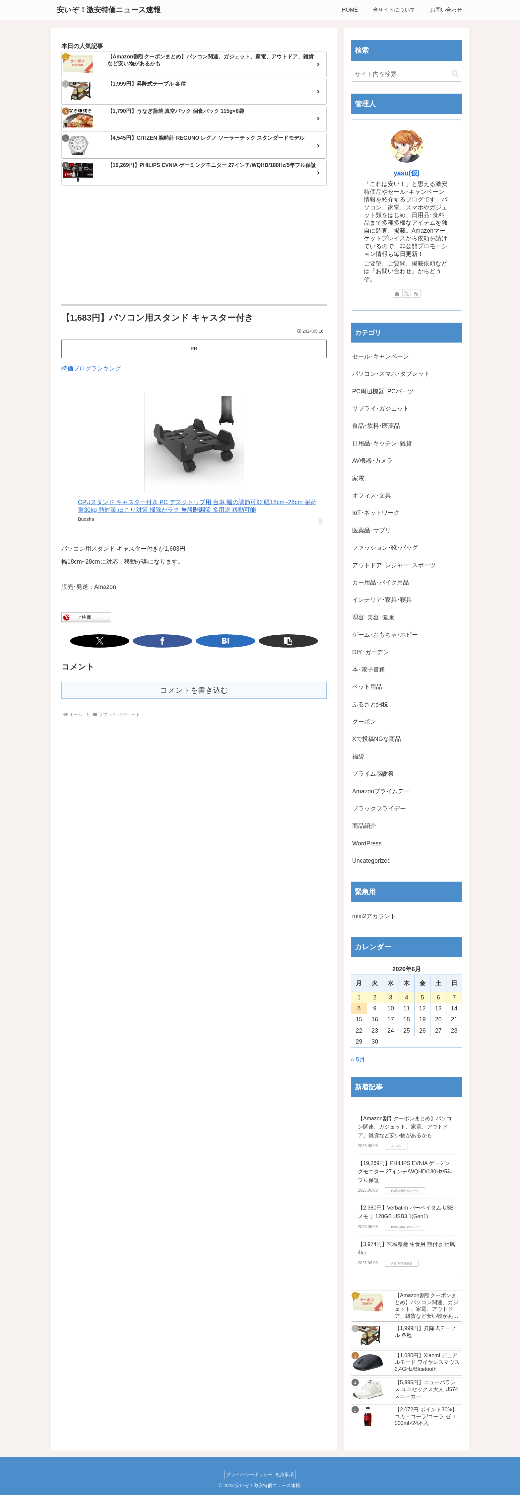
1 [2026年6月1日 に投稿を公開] (358, 997)
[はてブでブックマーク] (202, 641)
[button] (219, 641)
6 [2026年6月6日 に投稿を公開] (438, 997)
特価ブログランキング (91, 368)
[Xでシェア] (169, 641)
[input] (406, 74)
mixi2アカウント (374, 916)
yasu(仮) (407, 173)
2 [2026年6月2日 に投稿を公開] (374, 997)
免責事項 (287, 1474)
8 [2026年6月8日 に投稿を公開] (358, 1008)
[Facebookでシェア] (185, 641)
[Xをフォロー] (406, 293)
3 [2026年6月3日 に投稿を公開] (390, 997)
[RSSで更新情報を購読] (416, 293)
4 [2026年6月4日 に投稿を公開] (406, 997)
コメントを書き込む (194, 690)
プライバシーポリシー (247, 1474)
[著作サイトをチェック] (397, 293)
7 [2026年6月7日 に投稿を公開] (454, 997)
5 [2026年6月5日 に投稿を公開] (422, 997)
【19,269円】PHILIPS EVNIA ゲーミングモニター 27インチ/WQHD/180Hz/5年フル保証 (405, 1171)
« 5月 (358, 1059)
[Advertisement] (194, 245)
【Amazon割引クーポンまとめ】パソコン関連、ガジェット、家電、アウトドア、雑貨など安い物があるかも (405, 1127)
